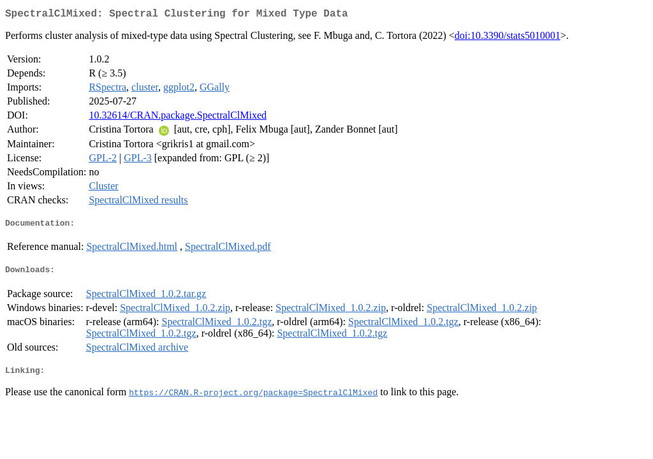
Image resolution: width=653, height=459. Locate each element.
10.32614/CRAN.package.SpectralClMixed (178, 117)
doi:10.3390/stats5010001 (508, 38)
